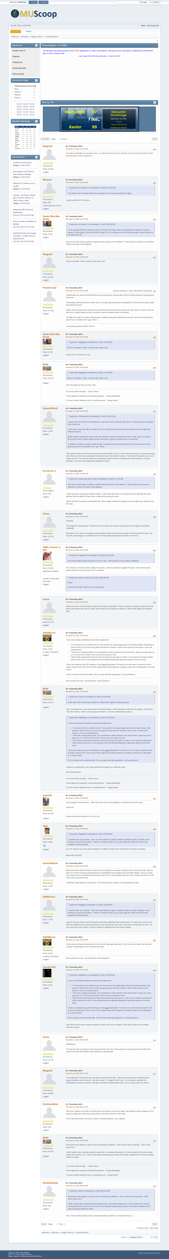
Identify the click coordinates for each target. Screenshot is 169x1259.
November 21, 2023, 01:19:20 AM (77, 290)
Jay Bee (16, 186)
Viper (45, 826)
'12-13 (18, 115)
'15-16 (18, 112)
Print (154, 139)
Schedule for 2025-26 (118, 128)
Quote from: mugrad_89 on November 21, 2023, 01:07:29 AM (92, 555)
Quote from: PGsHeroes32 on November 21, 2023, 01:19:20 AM (93, 416)
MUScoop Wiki (18, 74)
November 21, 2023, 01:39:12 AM (77, 516)
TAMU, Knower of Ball (21, 201)
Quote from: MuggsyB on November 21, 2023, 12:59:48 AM (91, 834)
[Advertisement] (99, 78)
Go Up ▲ (158, 1253)
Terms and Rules (148, 1253)
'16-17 (31, 109)
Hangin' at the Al (18, 51)
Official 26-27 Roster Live (23, 183)
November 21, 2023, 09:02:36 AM (77, 1140)
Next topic (154, 1228)
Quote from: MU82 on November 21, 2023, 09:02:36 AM (90, 1191)
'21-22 (18, 107)
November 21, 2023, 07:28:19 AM (77, 635)
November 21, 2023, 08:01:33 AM (77, 1040)
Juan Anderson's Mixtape (22, 174)
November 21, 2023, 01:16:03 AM (77, 149)
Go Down (45, 139)
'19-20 (31, 107)
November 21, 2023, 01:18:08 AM (77, 257)
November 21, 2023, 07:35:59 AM (77, 829)
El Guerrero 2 (49, 471)
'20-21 (25, 107)
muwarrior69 (49, 967)
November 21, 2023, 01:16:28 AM (77, 182)
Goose (46, 514)
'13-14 (31, 112)
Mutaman (47, 180)
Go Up (43, 1224)
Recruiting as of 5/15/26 (22, 172)
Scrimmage (118, 115)
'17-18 (25, 109)
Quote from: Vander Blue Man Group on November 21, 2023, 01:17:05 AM (96, 479)
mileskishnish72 (18, 239)
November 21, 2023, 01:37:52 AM (77, 473)
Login (80, 56)
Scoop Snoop (27, 162)
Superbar (16, 56)
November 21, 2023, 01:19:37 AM (77, 337)
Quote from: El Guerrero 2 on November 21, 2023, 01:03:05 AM (92, 224)
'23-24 (25, 104)
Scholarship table (153, 26)
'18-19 (18, 109)
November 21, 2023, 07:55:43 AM (77, 970)
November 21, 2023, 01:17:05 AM (77, 219)
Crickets (16, 162)
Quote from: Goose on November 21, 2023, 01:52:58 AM (90, 697)
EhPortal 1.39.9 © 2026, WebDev (18, 1252)
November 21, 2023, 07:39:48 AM (77, 866)
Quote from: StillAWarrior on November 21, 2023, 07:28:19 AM (92, 718)
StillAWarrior (49, 633)
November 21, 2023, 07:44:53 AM (77, 940)
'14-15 (25, 112)
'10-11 (31, 115)
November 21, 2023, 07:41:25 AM (77, 899)
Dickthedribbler (50, 1104)
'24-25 (18, 104)
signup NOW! (115, 56)
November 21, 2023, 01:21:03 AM (77, 367)
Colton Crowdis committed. (23, 221)
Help (140, 1253)
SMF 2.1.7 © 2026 (14, 1254)
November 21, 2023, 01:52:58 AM (77, 602)
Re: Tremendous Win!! (74, 146)
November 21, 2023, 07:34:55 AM (77, 798)
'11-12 (25, 115)
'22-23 (31, 104)
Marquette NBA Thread (22, 210)
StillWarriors (49, 897)
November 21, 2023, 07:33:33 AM (77, 691)
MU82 (45, 364)
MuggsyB (47, 146)
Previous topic (142, 1228)
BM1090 (16, 224)
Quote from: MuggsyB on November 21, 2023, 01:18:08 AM (91, 342)
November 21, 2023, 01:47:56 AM (77, 550)
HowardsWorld (50, 408)
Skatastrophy (17, 212)
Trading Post (17, 62)
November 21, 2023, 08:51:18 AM (77, 1107)
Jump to (124, 1237)
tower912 (47, 795)
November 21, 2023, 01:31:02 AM (77, 411)
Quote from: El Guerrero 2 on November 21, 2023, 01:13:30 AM (92, 188)
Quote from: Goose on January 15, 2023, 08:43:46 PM (88, 578)
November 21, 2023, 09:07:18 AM (77, 1185)
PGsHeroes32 (50, 288)
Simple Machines (26, 1254)
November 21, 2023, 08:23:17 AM (77, 1073)
